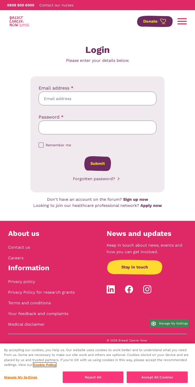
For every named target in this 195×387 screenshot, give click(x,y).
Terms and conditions (29, 302)
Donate (150, 21)
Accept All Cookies (157, 379)
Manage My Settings (173, 323)
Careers (15, 257)
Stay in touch (134, 267)
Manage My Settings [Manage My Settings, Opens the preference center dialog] (20, 379)
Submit (97, 163)
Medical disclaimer (26, 324)
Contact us (19, 247)
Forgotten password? (94, 178)
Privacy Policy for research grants (41, 292)
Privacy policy (21, 281)
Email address (56, 88)
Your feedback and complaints (38, 313)
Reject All (93, 379)
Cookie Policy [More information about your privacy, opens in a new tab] (45, 367)
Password (51, 117)
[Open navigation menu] (182, 21)
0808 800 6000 (20, 5)
